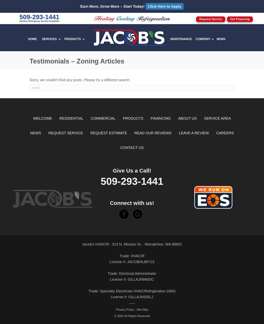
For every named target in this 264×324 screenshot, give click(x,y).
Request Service (65, 133)
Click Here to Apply (164, 6)
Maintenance (181, 39)
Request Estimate (108, 133)
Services (49, 39)
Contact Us (132, 148)
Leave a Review (194, 133)
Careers (225, 133)
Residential (71, 118)
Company (203, 39)
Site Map (142, 309)
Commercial (103, 118)
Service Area (217, 118)
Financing (161, 118)
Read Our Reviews (152, 133)
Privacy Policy (125, 309)
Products (72, 39)
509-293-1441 (39, 16)
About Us (187, 118)
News (221, 39)
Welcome (42, 118)
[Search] (132, 88)
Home (32, 39)
